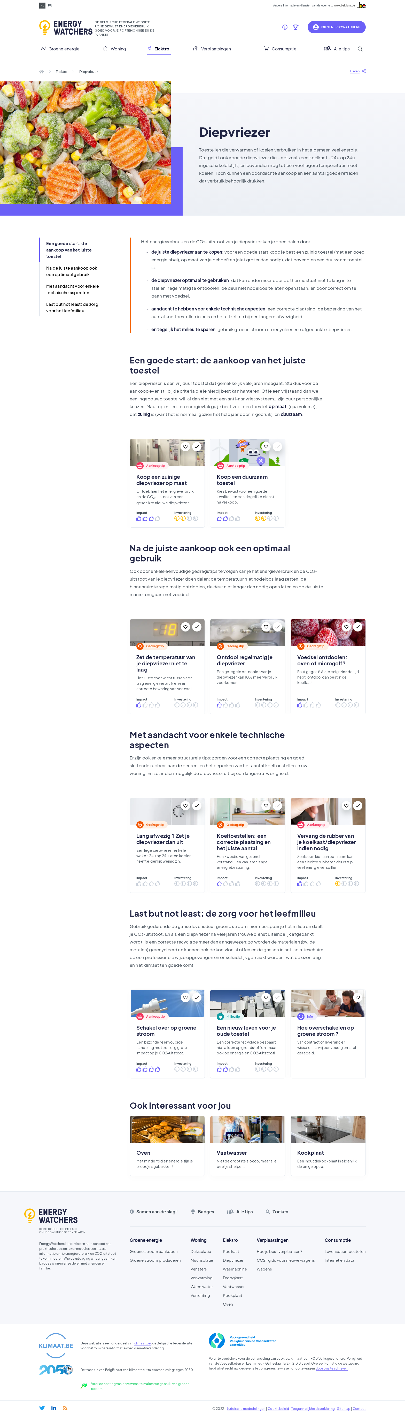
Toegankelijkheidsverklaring (313, 1409)
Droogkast (233, 1277)
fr (50, 5)
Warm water (202, 1286)
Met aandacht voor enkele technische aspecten (72, 289)
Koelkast (231, 1251)
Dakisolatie (201, 1251)
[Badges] (296, 27)
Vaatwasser (234, 1286)
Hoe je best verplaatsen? (279, 1251)
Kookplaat (232, 1295)
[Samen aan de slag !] (284, 27)
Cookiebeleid (278, 1409)
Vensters (199, 1268)
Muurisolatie (202, 1260)
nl (42, 5)
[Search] (360, 49)
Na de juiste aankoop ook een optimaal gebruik (71, 271)
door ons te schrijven (332, 1368)
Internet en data (339, 1260)
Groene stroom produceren (155, 1260)
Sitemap (343, 1409)
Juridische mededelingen (246, 1409)
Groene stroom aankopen (154, 1251)
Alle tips (337, 48)
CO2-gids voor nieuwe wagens (286, 1260)
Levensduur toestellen (345, 1251)
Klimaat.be (142, 1343)
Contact (359, 1409)
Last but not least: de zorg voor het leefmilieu (72, 307)
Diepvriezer (233, 1260)
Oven (228, 1304)
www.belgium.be (344, 5)
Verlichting (200, 1295)
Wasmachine (235, 1268)
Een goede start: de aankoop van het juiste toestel (69, 250)
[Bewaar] (185, 446)
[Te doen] (196, 446)
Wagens (264, 1268)
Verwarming (202, 1277)
